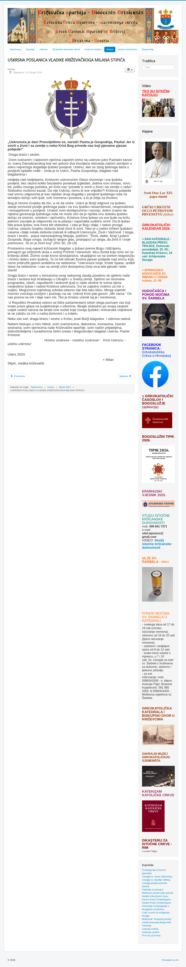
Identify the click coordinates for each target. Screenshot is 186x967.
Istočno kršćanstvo (128, 49)
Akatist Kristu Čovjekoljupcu (156, 902)
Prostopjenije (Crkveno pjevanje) (154, 872)
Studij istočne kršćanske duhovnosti (156, 543)
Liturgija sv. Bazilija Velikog (156, 879)
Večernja (146, 925)
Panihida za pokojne (152, 889)
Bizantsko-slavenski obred (66, 49)
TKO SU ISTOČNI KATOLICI (155, 93)
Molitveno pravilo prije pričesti (157, 893)
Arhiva (109, 49)
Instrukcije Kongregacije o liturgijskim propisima (155, 908)
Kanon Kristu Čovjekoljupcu (156, 899)
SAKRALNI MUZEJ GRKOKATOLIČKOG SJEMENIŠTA (156, 757)
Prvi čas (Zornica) (151, 935)
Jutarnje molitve (150, 929)
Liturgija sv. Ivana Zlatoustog (157, 876)
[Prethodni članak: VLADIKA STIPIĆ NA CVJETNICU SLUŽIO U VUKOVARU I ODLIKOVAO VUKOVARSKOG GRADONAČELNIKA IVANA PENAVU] (18, 376)
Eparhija (30, 49)
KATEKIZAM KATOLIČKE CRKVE (158, 793)
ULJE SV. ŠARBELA (150, 560)
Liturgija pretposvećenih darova (154, 885)
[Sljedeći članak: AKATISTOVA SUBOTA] (125, 376)
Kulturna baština (93, 49)
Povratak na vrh (170, 960)
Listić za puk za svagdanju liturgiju (156, 914)
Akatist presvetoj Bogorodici (156, 922)
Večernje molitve (150, 932)
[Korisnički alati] (130, 69)
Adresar (43, 49)
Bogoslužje (148, 49)
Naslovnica (15, 49)
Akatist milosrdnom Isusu (155, 896)
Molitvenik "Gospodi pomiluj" (157, 919)
